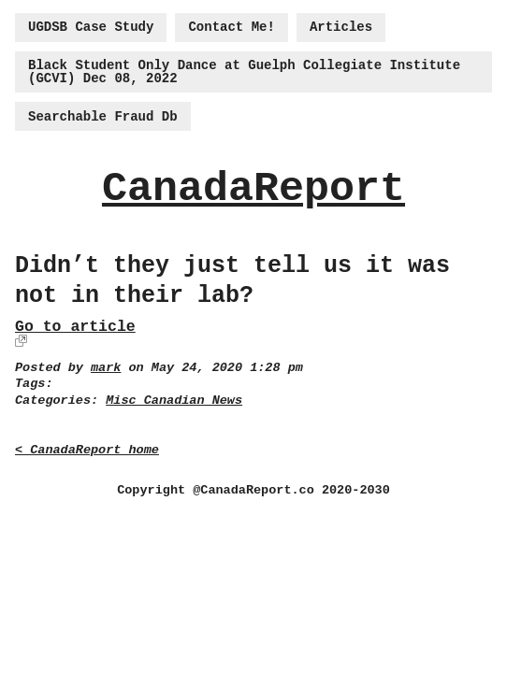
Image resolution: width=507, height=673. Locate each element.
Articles (341, 27)
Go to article (75, 327)
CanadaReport (253, 189)
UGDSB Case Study (90, 27)
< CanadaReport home (87, 450)
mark (106, 368)
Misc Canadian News (174, 401)
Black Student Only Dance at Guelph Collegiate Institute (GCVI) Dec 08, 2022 (244, 72)
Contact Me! (231, 27)
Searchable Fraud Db (103, 116)
